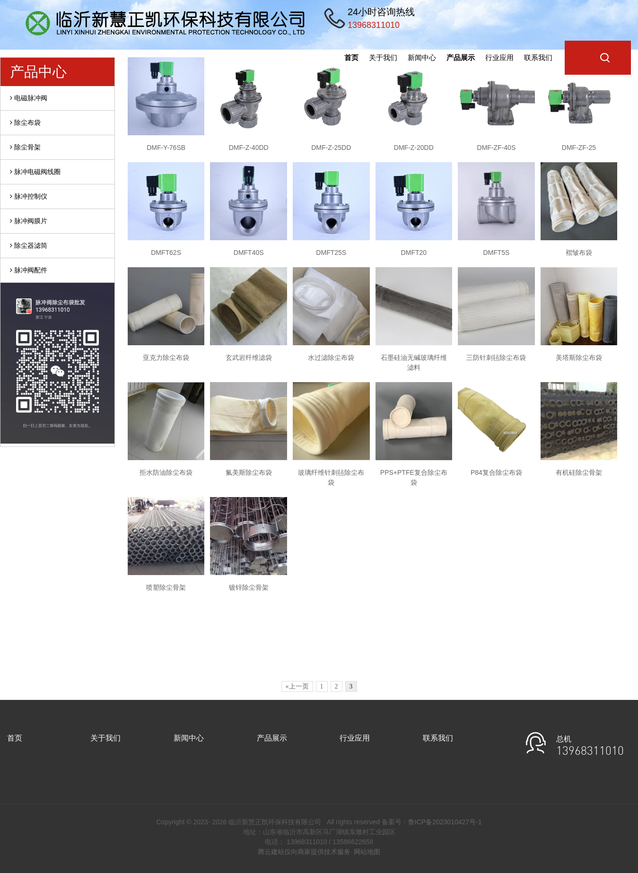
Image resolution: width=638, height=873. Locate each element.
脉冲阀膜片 (28, 221)
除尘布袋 (25, 122)
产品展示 (460, 57)
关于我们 (383, 57)
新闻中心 (422, 57)
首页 (351, 57)
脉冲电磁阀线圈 (35, 171)
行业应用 (499, 57)
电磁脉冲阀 (28, 98)
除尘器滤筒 (28, 245)
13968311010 (590, 752)
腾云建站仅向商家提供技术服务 (304, 852)
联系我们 (538, 57)
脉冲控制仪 (28, 196)
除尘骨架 (25, 147)
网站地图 (367, 852)
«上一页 (297, 686)
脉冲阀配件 (28, 270)
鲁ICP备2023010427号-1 (445, 822)
